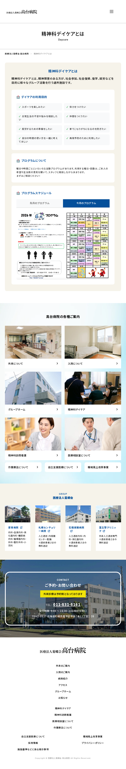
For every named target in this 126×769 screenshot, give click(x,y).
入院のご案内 (63, 672)
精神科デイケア (63, 708)
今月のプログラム (86, 203)
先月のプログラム (40, 203)
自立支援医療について (33, 736)
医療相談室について (63, 721)
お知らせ (62, 697)
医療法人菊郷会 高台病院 (16, 54)
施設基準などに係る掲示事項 (33, 749)
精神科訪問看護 (63, 714)
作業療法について (63, 727)
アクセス (63, 685)
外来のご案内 (63, 665)
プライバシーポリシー (93, 742)
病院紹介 (63, 678)
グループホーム (63, 691)
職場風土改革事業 (93, 736)
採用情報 (33, 742)
